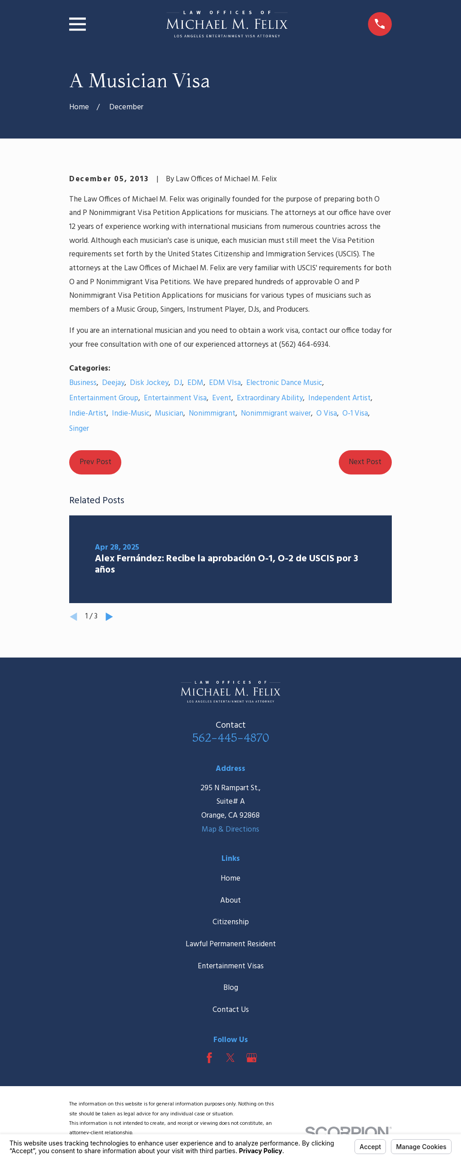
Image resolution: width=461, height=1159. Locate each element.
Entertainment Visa (175, 398)
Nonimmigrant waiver (276, 413)
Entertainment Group (103, 398)
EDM (195, 383)
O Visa (326, 413)
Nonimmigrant (212, 413)
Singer (79, 429)
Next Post (365, 462)
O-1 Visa (355, 413)
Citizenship (231, 922)
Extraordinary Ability (270, 398)
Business (83, 383)
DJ (178, 383)
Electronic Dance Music (284, 383)
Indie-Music (131, 413)
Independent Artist (339, 398)
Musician (169, 413)
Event (221, 398)
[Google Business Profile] (251, 1057)
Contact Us (231, 1010)
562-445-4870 (230, 737)
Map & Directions (230, 829)
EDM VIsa (225, 383)
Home (230, 879)
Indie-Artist (87, 413)
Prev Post (95, 462)
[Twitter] (230, 1057)
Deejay (113, 383)
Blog (230, 988)
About (230, 901)
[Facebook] (209, 1057)
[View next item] (109, 617)
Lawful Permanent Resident (231, 944)
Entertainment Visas (231, 966)
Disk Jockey (149, 383)
